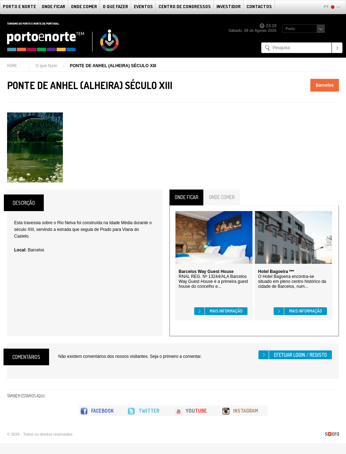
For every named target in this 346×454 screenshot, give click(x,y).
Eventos (143, 6)
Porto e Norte (19, 6)
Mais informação (226, 311)
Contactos (259, 6)
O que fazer (115, 6)
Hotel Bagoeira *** (276, 271)
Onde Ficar (53, 6)
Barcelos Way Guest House (206, 271)
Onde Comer (84, 6)
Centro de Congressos (185, 6)
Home (12, 65)
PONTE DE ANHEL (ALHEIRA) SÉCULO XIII (113, 65)
